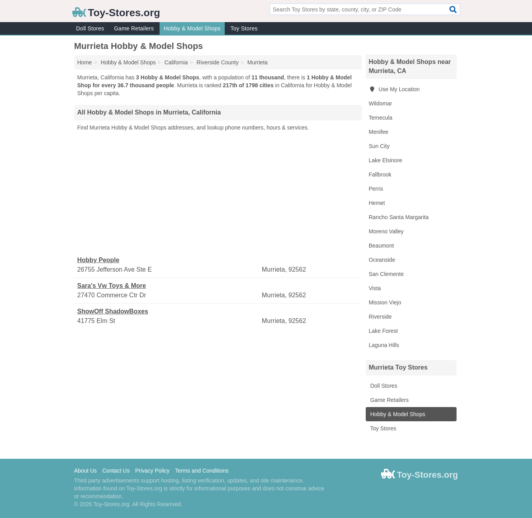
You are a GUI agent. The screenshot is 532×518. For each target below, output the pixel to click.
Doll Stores (90, 28)
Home (84, 62)
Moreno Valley (386, 231)
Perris (376, 189)
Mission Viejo (385, 302)
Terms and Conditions (201, 470)
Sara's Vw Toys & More (111, 285)
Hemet (377, 203)
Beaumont (381, 245)
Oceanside (382, 260)
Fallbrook (380, 174)
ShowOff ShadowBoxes (113, 311)
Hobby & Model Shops (192, 28)
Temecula (381, 117)
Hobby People (98, 260)
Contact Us (116, 470)
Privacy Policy (152, 470)
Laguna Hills (384, 345)
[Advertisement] (218, 194)
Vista (375, 288)
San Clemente (386, 274)
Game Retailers (134, 28)
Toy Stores (244, 28)
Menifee (379, 132)
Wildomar (380, 103)
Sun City (379, 146)
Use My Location (394, 89)
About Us (85, 470)
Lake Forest (383, 331)
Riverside (380, 316)
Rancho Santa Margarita (399, 217)
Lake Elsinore (385, 160)
